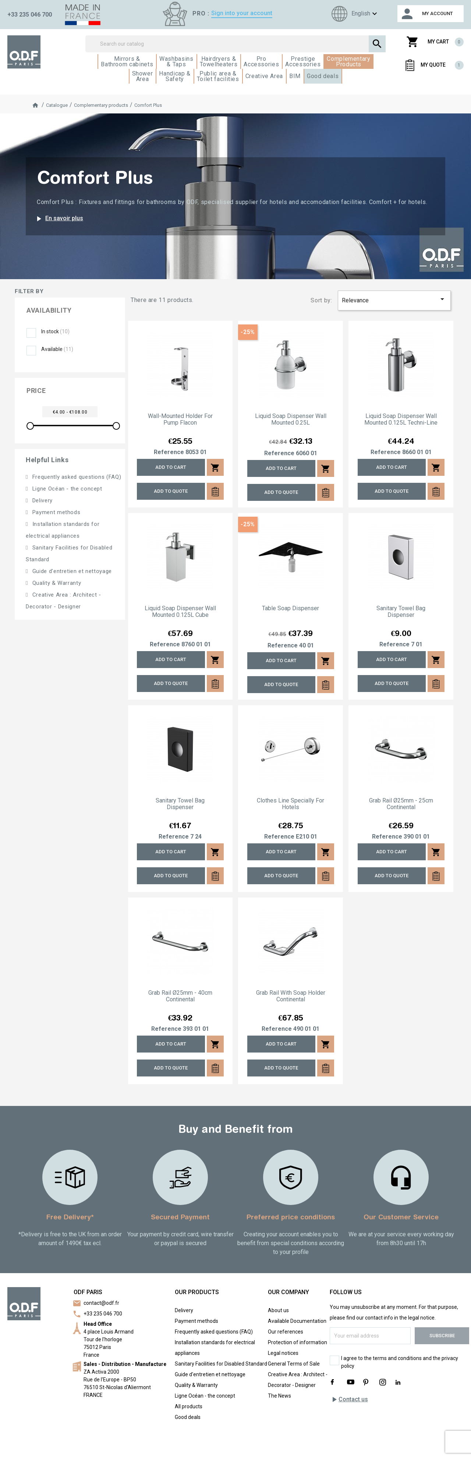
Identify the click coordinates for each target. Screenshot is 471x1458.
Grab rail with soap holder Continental (290, 996)
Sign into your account (241, 13)
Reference (169, 452)
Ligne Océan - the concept (66, 488)
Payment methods (55, 512)
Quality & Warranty (56, 583)
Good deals (188, 1417)
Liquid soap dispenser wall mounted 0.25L (290, 419)
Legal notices (283, 1353)
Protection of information (297, 1342)
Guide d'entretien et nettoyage (71, 571)
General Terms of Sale (294, 1364)
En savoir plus (58, 218)
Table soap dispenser (290, 608)
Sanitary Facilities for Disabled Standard (221, 1364)
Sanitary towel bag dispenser (400, 611)
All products (188, 1406)
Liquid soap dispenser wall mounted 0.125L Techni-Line (401, 419)
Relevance (394, 299)
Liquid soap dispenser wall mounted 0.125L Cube (180, 611)
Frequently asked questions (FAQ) (76, 477)
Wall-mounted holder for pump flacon (180, 419)
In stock (55, 331)
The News (279, 1396)
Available (57, 349)
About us (278, 1310)
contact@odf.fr (101, 1303)
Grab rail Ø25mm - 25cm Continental (401, 804)
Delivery (42, 500)
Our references (285, 1332)
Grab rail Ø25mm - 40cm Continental (180, 996)
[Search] (235, 43)
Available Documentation (297, 1321)
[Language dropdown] (353, 14)
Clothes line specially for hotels (290, 804)
